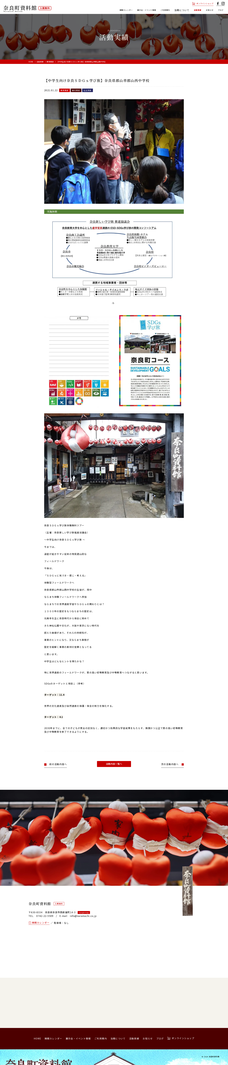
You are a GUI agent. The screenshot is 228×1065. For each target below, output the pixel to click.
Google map (84, 912)
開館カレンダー (107, 10)
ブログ (219, 10)
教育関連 (50, 61)
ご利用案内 (156, 10)
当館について (118, 1038)
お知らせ (207, 10)
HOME (30, 61)
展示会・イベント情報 (133, 10)
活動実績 (192, 10)
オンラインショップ (202, 3)
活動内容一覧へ (114, 764)
